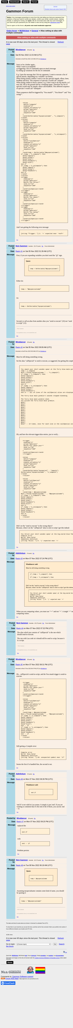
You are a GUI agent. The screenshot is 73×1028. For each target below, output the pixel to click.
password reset (55, 22)
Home (4, 2)
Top (17, 264)
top (65, 1026)
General (35, 31)
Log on (55, 6)
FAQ (65, 9)
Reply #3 (19, 615)
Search (25, 2)
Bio (34, 49)
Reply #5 (19, 723)
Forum (34, 2)
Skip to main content (10, 6)
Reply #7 (20, 894)
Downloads (15, 2)
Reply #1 (19, 276)
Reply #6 (19, 851)
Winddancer (43, 59)
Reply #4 (19, 687)
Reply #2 (19, 374)
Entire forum (12, 31)
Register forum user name (52, 9)
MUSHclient (24, 31)
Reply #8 (19, 938)
